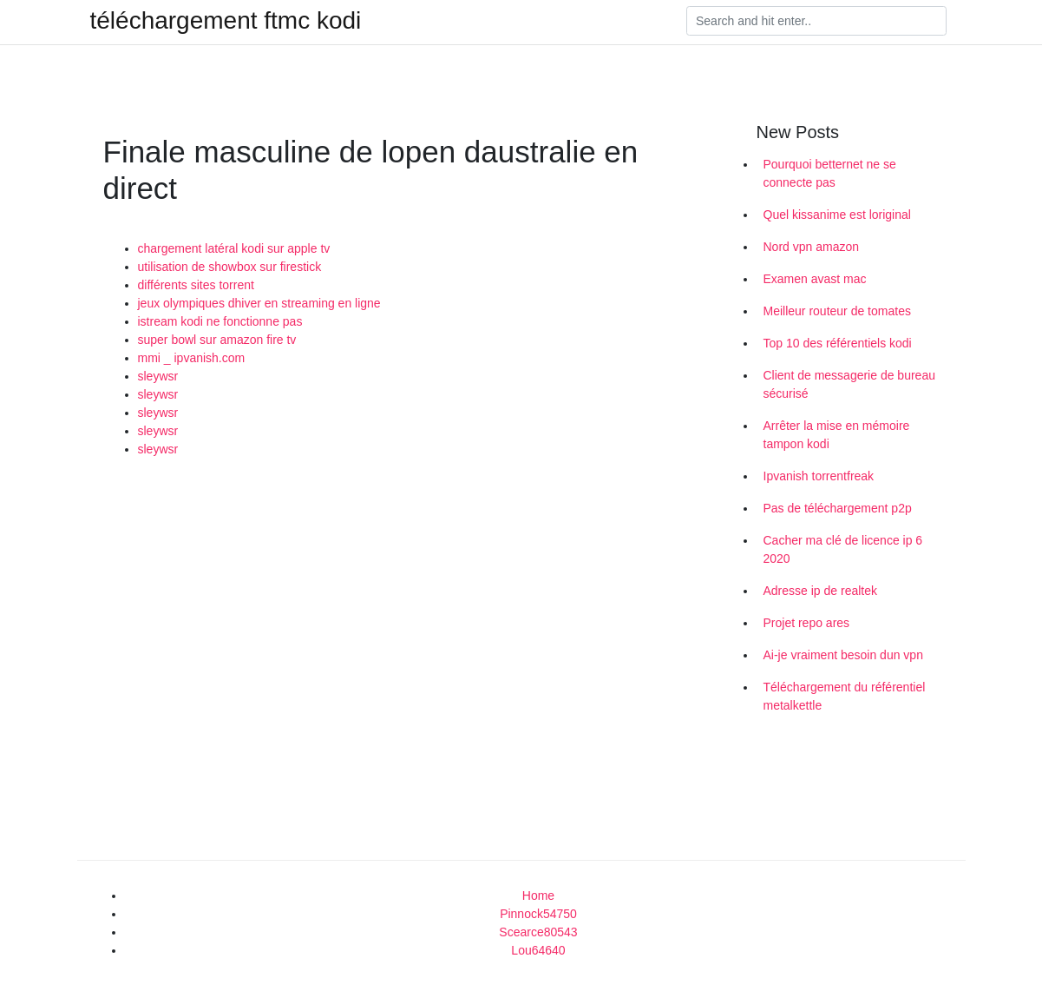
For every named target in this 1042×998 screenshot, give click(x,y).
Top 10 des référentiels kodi (837, 343)
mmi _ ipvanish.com (192, 358)
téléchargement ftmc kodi (226, 20)
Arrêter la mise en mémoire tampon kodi (836, 435)
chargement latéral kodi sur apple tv (234, 248)
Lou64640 (538, 950)
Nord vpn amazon (811, 247)
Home (538, 895)
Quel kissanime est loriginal (837, 214)
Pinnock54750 (538, 914)
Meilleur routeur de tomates (837, 311)
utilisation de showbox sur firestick (230, 267)
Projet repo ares (806, 623)
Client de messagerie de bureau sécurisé (849, 384)
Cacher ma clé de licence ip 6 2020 (843, 549)
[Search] (816, 21)
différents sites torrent (196, 285)
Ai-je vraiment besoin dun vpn (843, 655)
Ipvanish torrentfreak (819, 476)
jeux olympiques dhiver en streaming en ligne (259, 303)
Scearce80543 (538, 932)
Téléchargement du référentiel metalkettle (844, 696)
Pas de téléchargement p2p (837, 508)
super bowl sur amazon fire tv (217, 340)
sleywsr (158, 376)
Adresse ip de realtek (820, 591)
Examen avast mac (815, 279)
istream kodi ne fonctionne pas (220, 321)
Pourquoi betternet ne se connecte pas (829, 173)
